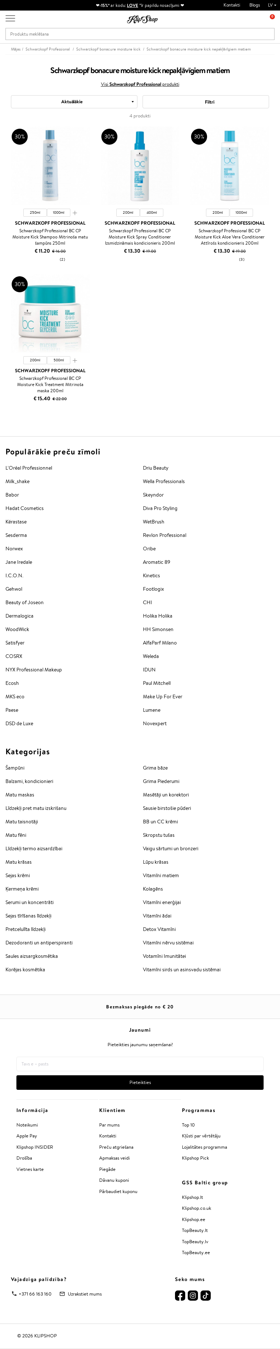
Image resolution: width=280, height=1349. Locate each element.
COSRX (13, 656)
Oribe (149, 548)
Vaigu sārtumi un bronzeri (170, 848)
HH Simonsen (158, 629)
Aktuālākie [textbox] (72, 101)
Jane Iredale (18, 562)
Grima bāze (155, 767)
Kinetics (151, 575)
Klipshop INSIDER (34, 1147)
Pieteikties (140, 1082)
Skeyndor (153, 494)
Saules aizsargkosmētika (31, 956)
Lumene (151, 710)
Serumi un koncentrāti (29, 902)
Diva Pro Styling (160, 508)
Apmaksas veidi (114, 1158)
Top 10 (188, 1125)
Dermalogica (19, 616)
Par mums (109, 1125)
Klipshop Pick (195, 1158)
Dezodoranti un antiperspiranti (39, 942)
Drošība (24, 1158)
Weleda (151, 656)
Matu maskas (19, 794)
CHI (147, 602)
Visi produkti (140, 84)
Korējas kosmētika (25, 969)
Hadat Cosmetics (24, 508)
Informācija (32, 1110)
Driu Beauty (155, 468)
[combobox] (74, 101)
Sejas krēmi (17, 875)
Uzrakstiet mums (85, 1294)
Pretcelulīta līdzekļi (25, 929)
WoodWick (17, 629)
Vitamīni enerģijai (162, 902)
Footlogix (153, 589)
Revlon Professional (164, 535)
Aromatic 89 (156, 562)
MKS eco (14, 696)
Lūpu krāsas (155, 862)
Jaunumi (140, 1029)
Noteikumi (27, 1125)
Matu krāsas (18, 862)
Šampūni (14, 767)
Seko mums (190, 1279)
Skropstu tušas (159, 835)
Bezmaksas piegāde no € (140, 1006)
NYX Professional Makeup (33, 669)
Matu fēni (15, 835)
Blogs (254, 5)
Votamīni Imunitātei (164, 956)
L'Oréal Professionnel (28, 468)
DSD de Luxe (19, 723)
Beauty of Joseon (24, 602)
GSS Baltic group (205, 1182)
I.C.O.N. (14, 575)
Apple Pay (26, 1136)
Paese (11, 710)
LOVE (132, 5)
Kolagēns (153, 889)
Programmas (198, 1110)
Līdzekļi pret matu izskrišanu (35, 808)
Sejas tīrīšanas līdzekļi (28, 915)
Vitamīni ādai (157, 915)
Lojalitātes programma (204, 1147)
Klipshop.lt (192, 1197)
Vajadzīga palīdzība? (39, 1279)
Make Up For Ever (162, 696)
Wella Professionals (164, 481)
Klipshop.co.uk (196, 1208)
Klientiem (112, 1110)
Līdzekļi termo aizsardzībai (33, 848)
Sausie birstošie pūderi (167, 808)
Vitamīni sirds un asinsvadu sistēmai (182, 969)
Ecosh (12, 683)
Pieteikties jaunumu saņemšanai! (140, 1044)
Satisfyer (14, 642)
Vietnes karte (30, 1169)
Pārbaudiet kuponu (118, 1191)
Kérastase (16, 521)
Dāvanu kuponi (114, 1180)
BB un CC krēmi (160, 821)
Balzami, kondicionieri (29, 781)
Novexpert (155, 723)
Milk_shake (17, 481)
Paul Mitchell (157, 683)
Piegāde (107, 1169)
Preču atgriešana (116, 1147)
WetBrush (153, 521)
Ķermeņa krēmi (22, 889)
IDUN (149, 669)
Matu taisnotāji (21, 821)
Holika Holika (157, 616)
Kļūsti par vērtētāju (201, 1136)
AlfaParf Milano (160, 642)
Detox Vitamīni (159, 929)
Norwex (14, 548)
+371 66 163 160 (35, 1294)
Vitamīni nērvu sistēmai (168, 942)
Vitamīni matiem (161, 875)
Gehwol (13, 589)
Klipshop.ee (193, 1219)
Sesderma (16, 535)
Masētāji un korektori (166, 794)
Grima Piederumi (161, 781)
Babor (12, 494)
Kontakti (231, 5)
